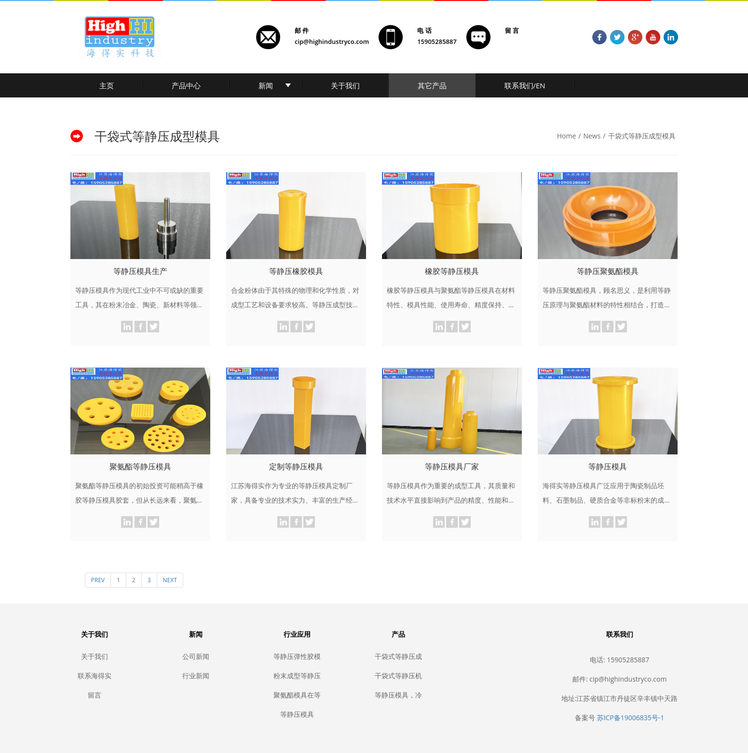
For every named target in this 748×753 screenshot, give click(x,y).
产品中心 (186, 85)
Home (566, 135)
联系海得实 (94, 675)
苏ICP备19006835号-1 (631, 717)
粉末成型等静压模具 (297, 675)
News (591, 135)
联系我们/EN (524, 85)
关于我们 (345, 85)
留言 (94, 694)
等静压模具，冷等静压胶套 (398, 694)
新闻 (265, 85)
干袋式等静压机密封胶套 (398, 675)
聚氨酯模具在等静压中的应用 (297, 694)
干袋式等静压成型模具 (642, 135)
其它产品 (432, 85)
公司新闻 (195, 656)
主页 (106, 85)
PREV (98, 580)
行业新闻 (195, 675)
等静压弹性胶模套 (297, 656)
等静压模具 (297, 714)
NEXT (170, 580)
